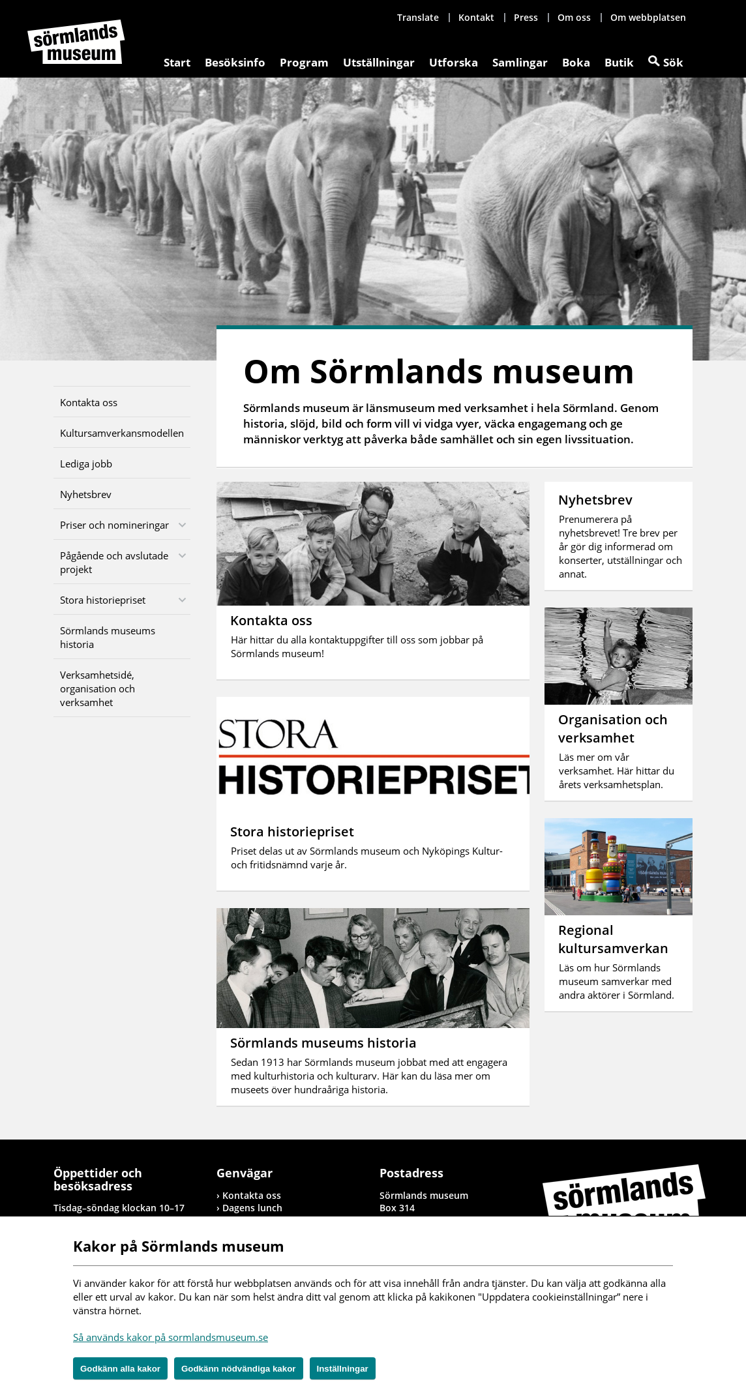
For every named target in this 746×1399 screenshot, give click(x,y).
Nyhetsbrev (86, 494)
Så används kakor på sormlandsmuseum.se (170, 1337)
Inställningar (342, 1369)
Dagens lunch (252, 1207)
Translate (418, 17)
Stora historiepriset (102, 599)
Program (304, 62)
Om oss (574, 17)
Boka (576, 62)
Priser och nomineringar (114, 524)
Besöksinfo (235, 62)
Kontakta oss (88, 402)
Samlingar (520, 62)
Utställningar (379, 62)
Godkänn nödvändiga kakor (238, 1369)
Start (177, 62)
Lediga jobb (86, 463)
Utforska (453, 62)
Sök (673, 62)
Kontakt (476, 17)
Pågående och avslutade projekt (114, 562)
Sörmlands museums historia (107, 637)
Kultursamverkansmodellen (122, 432)
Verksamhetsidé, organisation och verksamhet (97, 688)
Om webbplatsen (648, 17)
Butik (619, 62)
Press (526, 17)
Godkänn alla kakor (120, 1369)
